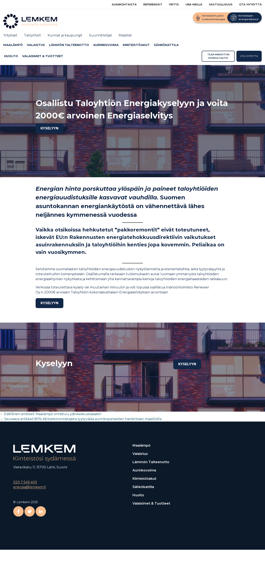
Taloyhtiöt (32, 35)
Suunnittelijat (100, 35)
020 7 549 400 (25, 482)
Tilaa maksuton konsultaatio (218, 56)
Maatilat (125, 35)
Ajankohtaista (124, 4)
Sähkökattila (166, 45)
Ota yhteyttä (250, 4)
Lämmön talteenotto (69, 45)
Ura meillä (194, 4)
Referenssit (152, 4)
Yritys (174, 4)
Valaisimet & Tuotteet (42, 56)
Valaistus (36, 45)
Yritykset (10, 35)
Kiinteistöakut (136, 45)
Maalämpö (13, 45)
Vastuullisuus (220, 4)
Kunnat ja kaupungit (65, 35)
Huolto (11, 56)
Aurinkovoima (106, 45)
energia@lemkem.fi (29, 487)
